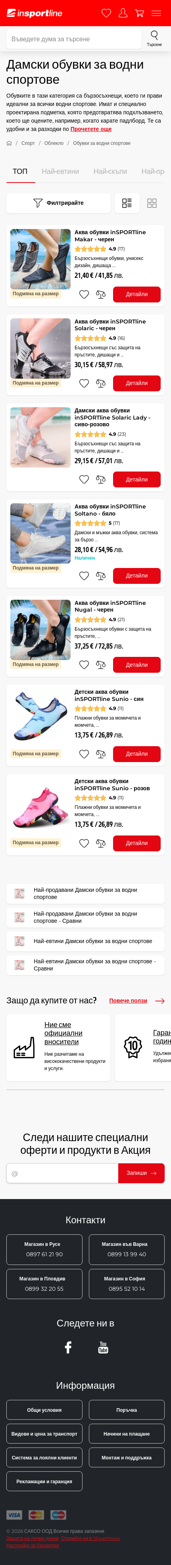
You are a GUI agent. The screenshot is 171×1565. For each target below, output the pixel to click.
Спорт (28, 143)
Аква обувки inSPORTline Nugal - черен (110, 606)
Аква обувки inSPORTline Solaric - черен (110, 325)
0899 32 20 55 (42, 1284)
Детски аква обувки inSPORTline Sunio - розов (112, 785)
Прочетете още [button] (91, 129)
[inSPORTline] (34, 13)
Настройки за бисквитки (32, 1545)
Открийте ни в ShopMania (90, 1538)
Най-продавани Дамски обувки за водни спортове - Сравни (74, 918)
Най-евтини (60, 171)
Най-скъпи (110, 171)
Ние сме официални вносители (63, 1033)
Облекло (54, 143)
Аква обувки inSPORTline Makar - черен (110, 236)
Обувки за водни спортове (102, 143)
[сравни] (100, 294)
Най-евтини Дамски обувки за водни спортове (82, 941)
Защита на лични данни (32, 1538)
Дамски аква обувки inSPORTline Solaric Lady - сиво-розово (112, 417)
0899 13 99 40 (125, 1249)
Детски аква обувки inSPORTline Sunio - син (109, 695)
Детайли (137, 294)
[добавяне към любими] (84, 294)
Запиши (141, 1172)
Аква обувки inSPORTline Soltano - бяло (110, 510)
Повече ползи (137, 1001)
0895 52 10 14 (124, 1284)
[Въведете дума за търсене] (74, 39)
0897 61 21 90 (44, 1249)
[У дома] (9, 143)
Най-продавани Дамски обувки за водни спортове (74, 894)
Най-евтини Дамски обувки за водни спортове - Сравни (84, 965)
